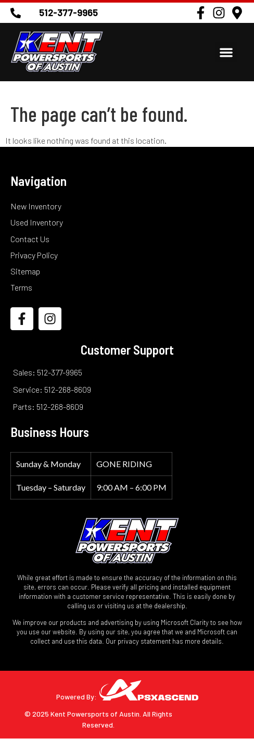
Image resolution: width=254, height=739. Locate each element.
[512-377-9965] (15, 13)
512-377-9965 (68, 12)
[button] (226, 52)
